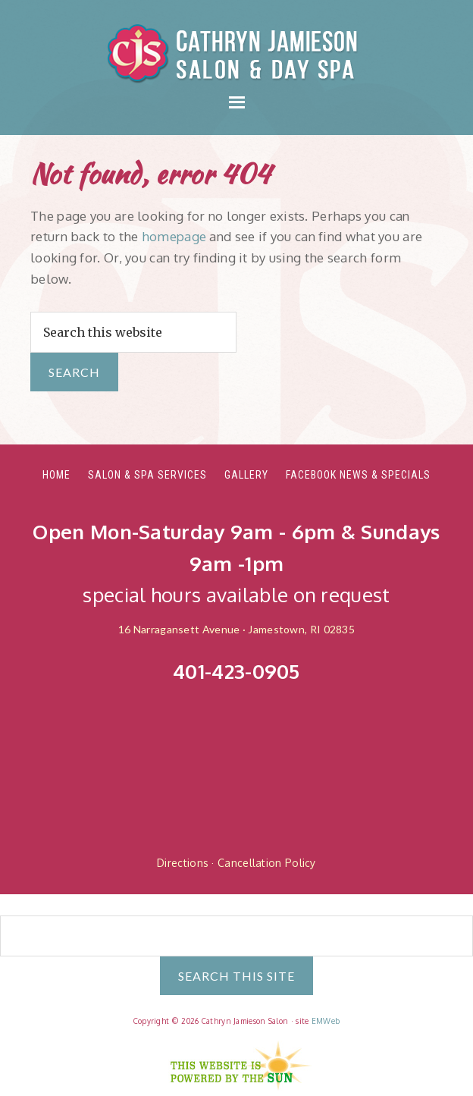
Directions (182, 862)
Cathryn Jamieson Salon (236, 53)
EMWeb (326, 1020)
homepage (174, 236)
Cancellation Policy (267, 862)
